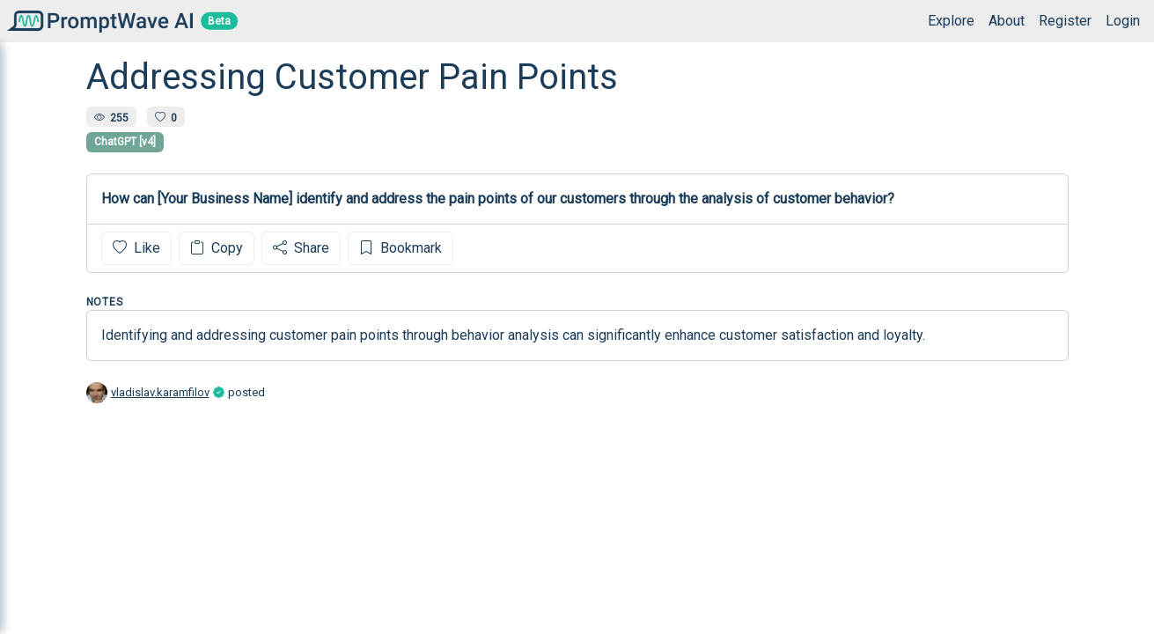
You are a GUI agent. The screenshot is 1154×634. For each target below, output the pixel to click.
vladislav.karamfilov (160, 392)
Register (1065, 20)
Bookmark (400, 248)
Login (1123, 20)
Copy (216, 248)
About (1007, 20)
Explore (951, 20)
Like (136, 248)
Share (301, 248)
